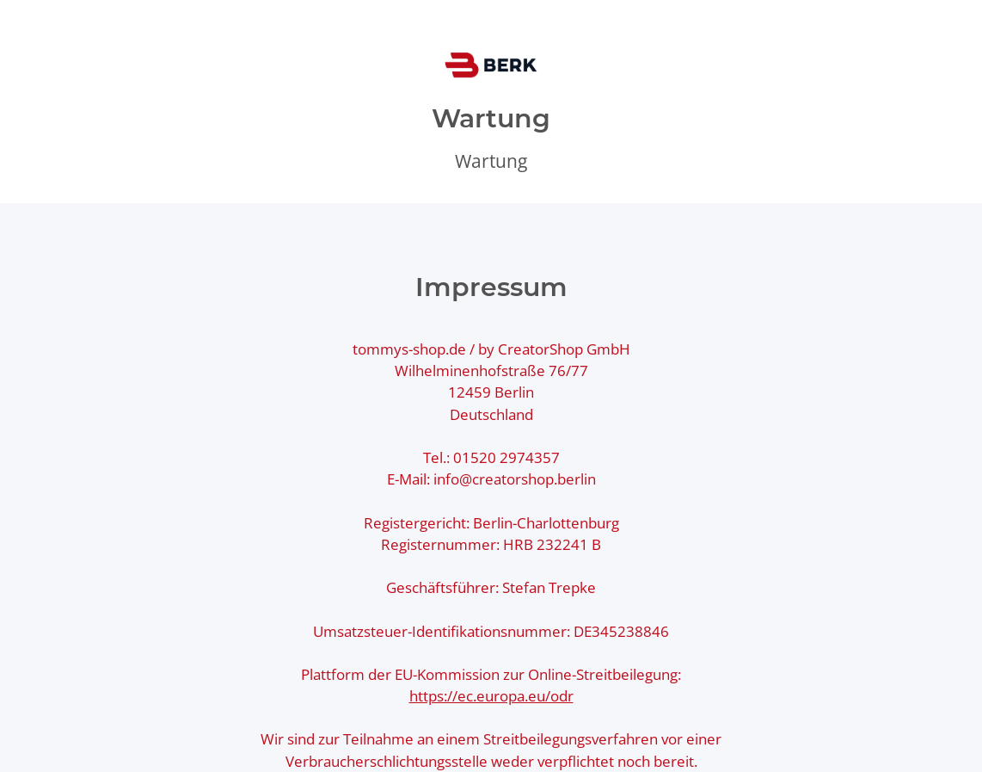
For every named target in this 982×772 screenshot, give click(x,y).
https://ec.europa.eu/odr (491, 696)
